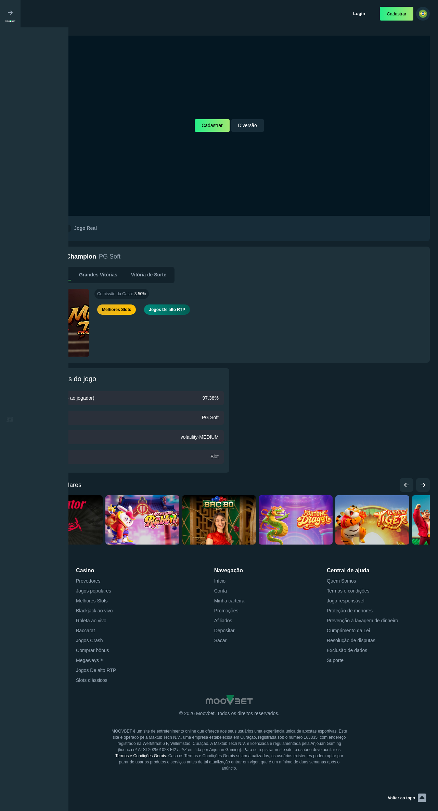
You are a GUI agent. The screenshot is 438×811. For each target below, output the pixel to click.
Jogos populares (54, 485)
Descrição (53, 274)
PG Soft (109, 256)
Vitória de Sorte (148, 274)
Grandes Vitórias (98, 274)
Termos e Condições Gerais (140, 755)
